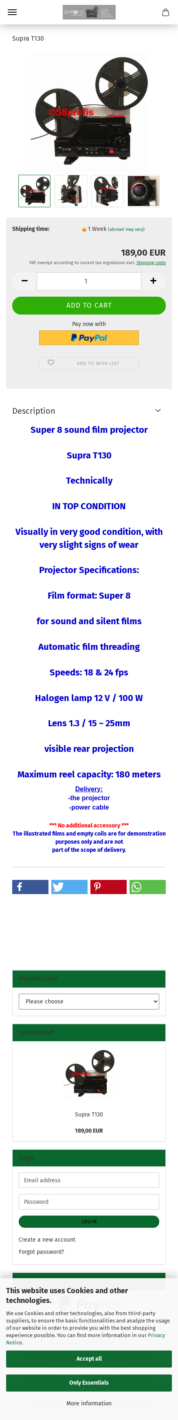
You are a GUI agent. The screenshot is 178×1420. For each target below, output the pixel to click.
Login (89, 1222)
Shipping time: (30, 229)
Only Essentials (89, 1382)
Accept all (89, 1358)
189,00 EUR (89, 1130)
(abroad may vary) (126, 229)
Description (33, 411)
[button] (24, 281)
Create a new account (47, 1239)
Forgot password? (41, 1251)
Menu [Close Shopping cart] (12, 12)
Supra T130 (89, 1114)
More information (89, 1403)
